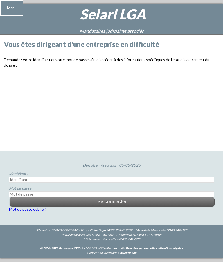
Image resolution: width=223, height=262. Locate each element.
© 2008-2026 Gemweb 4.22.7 (60, 248)
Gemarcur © (115, 248)
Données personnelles (141, 248)
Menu (12, 8)
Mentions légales (171, 248)
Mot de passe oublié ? (27, 209)
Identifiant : (18, 173)
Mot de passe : (21, 188)
